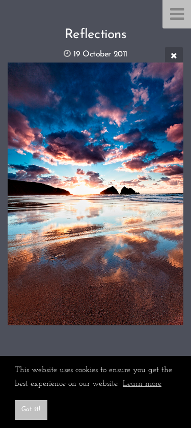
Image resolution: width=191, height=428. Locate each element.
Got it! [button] (30, 409)
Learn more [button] (142, 384)
